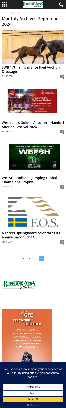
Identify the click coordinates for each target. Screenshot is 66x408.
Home (4, 13)
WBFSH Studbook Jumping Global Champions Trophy (29, 180)
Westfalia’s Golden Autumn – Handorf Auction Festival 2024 (33, 124)
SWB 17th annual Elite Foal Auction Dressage (31, 69)
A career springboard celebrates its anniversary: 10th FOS (31, 235)
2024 (12, 13)
